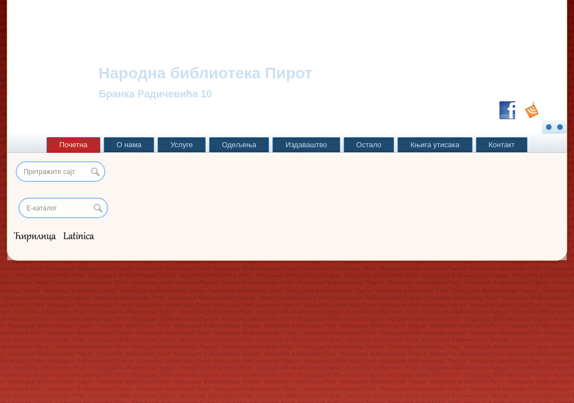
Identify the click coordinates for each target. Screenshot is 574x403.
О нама (129, 144)
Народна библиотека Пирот (205, 73)
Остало (369, 144)
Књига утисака (434, 144)
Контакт (502, 144)
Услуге (181, 144)
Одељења (239, 144)
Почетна (73, 144)
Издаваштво (306, 144)
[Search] (63, 208)
